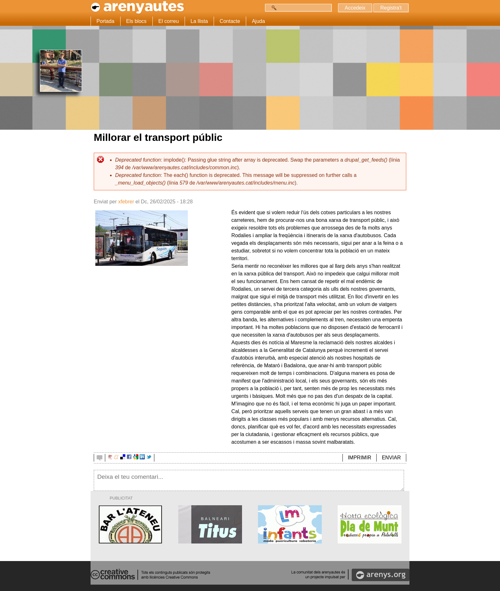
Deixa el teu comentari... (249, 480)
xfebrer (126, 201)
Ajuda (258, 21)
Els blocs (136, 21)
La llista (199, 21)
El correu (168, 21)
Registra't (390, 8)
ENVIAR (391, 457)
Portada (105, 21)
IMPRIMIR (359, 457)
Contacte (230, 21)
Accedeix (355, 8)
